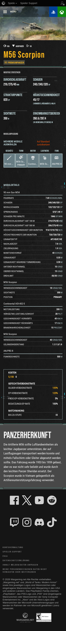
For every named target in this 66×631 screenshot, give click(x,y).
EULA (5, 556)
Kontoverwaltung (13, 547)
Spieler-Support (12, 551)
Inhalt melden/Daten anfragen (20, 564)
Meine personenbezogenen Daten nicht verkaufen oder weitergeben (25, 570)
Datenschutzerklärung (16, 560)
